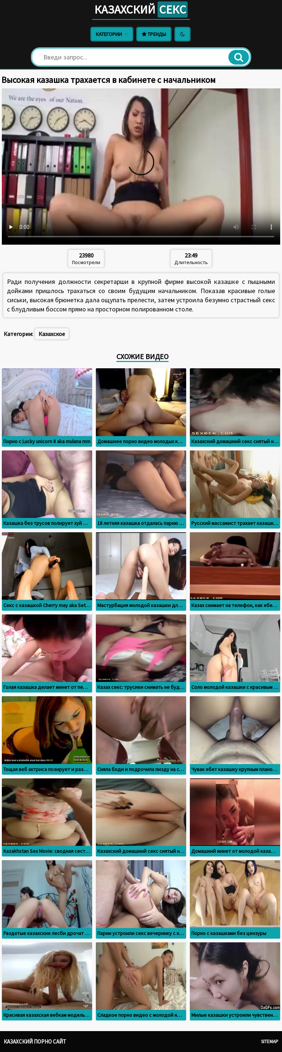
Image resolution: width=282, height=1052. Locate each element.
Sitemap (269, 1041)
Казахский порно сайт (35, 1041)
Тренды (154, 34)
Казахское (52, 333)
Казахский (141, 9)
